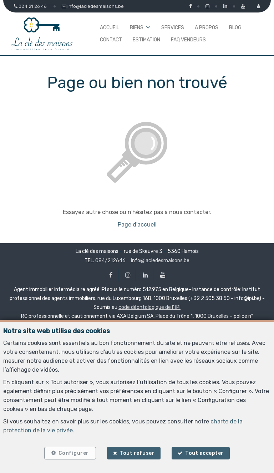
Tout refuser (137, 452)
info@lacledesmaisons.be (160, 261)
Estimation (146, 40)
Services (172, 28)
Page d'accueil (137, 224)
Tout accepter (206, 452)
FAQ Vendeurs (188, 40)
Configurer (72, 452)
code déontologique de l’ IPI (149, 307)
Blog (235, 28)
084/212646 (110, 261)
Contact (111, 40)
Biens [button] (136, 28)
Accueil (109, 28)
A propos (206, 28)
